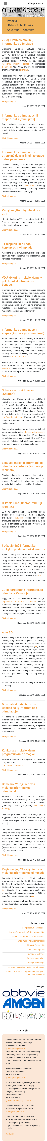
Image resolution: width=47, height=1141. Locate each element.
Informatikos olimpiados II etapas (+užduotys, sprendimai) (23, 331)
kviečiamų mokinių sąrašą (15, 64)
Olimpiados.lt (35, 3)
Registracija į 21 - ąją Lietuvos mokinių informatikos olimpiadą (23, 871)
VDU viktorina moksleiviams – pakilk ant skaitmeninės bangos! (22, 281)
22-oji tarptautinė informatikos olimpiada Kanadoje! (22, 591)
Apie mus (13, 30)
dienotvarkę (7, 67)
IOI (36, 646)
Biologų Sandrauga (36, 963)
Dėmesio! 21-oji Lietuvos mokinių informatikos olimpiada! (18, 787)
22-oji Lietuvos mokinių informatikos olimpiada (17, 41)
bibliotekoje (29, 185)
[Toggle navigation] (5, 3)
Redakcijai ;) (10, 1134)
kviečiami (6, 368)
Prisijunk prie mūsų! (35, 958)
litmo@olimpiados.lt (15, 1111)
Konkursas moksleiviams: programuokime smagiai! (19, 752)
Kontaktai (28, 30)
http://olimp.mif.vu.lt (19, 356)
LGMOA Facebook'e (35, 945)
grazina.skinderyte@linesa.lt (18, 1100)
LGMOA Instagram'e (35, 949)
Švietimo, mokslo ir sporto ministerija (27, 936)
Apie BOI (8, 632)
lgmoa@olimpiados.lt (15, 1049)
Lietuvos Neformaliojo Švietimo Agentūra (26, 932)
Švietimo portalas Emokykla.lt (31, 941)
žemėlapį (24, 70)
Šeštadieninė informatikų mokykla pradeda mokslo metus (23, 547)
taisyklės (19, 518)
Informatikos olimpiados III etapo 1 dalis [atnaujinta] (20, 117)
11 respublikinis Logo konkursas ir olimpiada (17, 245)
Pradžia (12, 21)
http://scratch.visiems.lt (34, 432)
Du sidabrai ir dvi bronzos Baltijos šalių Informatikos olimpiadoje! (19, 708)
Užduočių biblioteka (20, 25)
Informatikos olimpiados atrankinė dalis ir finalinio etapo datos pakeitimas (23, 155)
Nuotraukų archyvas (35, 954)
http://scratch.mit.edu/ (12, 417)
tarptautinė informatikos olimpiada (19, 601)
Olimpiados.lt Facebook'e (33, 928)
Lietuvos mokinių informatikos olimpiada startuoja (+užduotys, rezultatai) (23, 466)
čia (39, 575)
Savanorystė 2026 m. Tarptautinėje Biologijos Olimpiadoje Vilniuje (24, 973)
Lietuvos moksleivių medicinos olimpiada (26, 967)
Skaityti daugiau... (10, 101)
